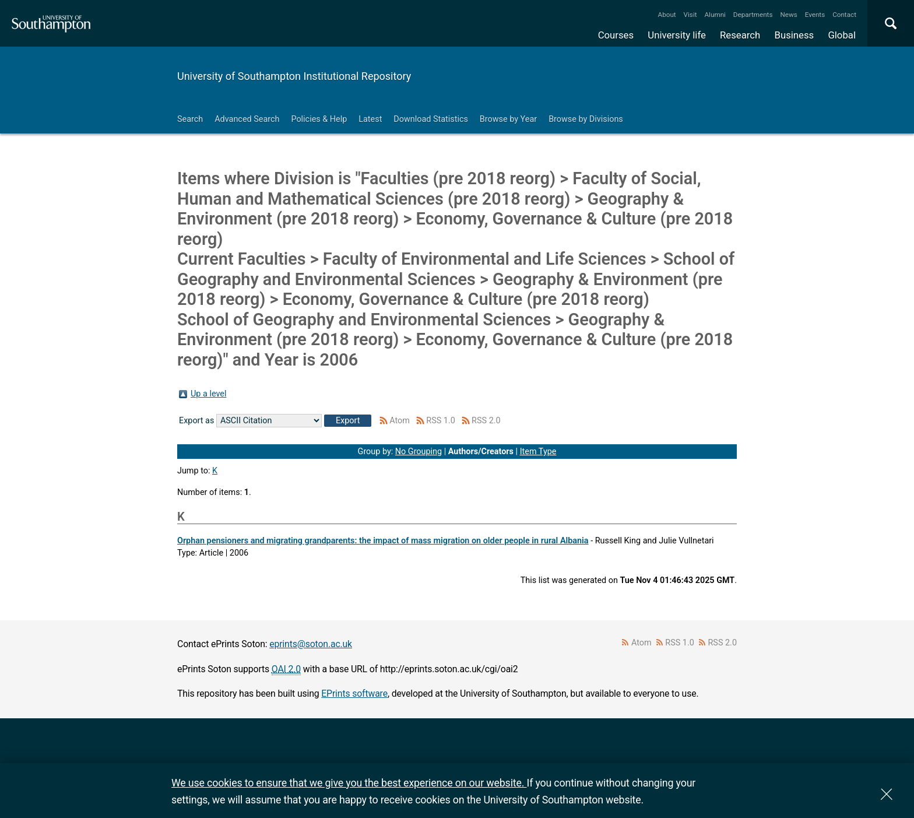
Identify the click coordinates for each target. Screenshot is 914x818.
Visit (690, 14)
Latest (370, 119)
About (667, 14)
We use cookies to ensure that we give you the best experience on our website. (348, 783)
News (788, 14)
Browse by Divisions (586, 119)
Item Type (538, 452)
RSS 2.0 (486, 421)
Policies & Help (319, 119)
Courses (616, 35)
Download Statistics (430, 119)
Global (842, 35)
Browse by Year (508, 119)
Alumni (714, 14)
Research (740, 35)
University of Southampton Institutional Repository (294, 76)
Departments (753, 14)
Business (794, 35)
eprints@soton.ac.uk (310, 644)
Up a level (208, 394)
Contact (844, 14)
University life (677, 35)
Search (190, 119)
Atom (399, 421)
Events (815, 14)
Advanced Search (247, 119)
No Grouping (418, 452)
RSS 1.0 (440, 421)
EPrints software (354, 693)
